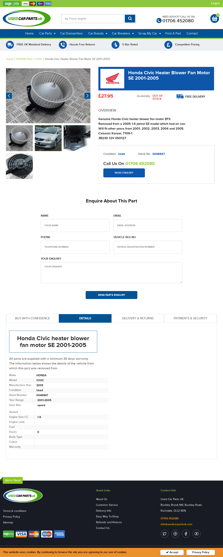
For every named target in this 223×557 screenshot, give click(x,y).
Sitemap (8, 522)
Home (29, 33)
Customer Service (107, 505)
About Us (101, 499)
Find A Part (173, 33)
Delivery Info (104, 510)
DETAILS (85, 318)
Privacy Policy (11, 516)
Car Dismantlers (71, 33)
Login (215, 3)
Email (117, 215)
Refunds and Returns (109, 522)
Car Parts (47, 33)
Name (44, 215)
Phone (45, 237)
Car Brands (98, 33)
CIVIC (39, 59)
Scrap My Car (149, 33)
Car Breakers (123, 33)
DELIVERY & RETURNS (138, 318)
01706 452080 (178, 21)
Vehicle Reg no (124, 237)
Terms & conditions (14, 511)
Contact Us (103, 528)
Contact (192, 33)
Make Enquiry (124, 172)
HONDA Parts (24, 59)
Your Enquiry (51, 258)
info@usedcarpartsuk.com (176, 524)
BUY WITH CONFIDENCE (32, 318)
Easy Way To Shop (107, 516)
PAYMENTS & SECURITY (190, 318)
